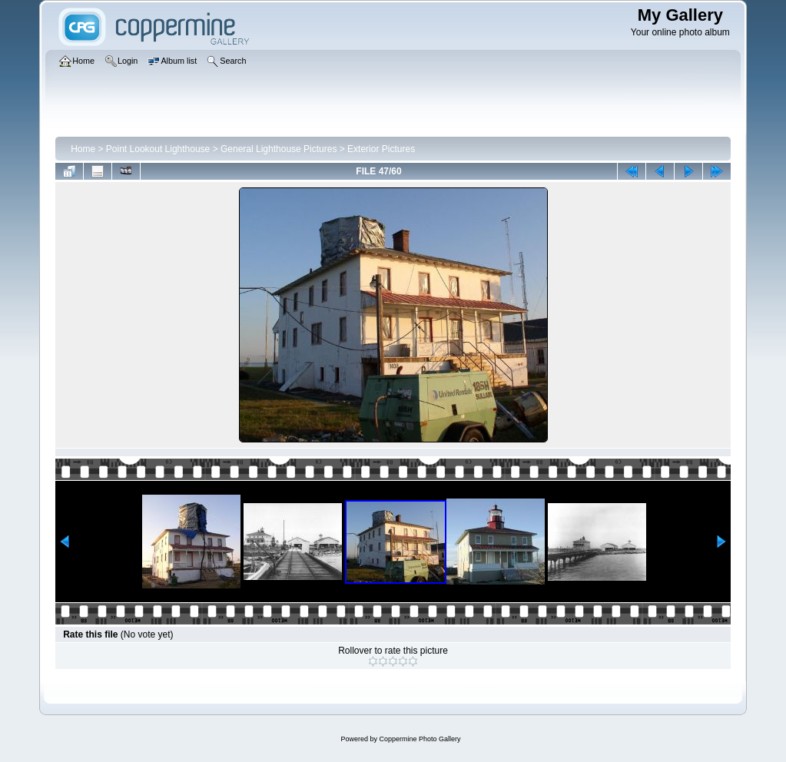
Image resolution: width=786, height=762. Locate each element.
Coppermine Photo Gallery (419, 739)
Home (83, 149)
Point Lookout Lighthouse (158, 149)
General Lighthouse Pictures (279, 149)
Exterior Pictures (381, 149)
